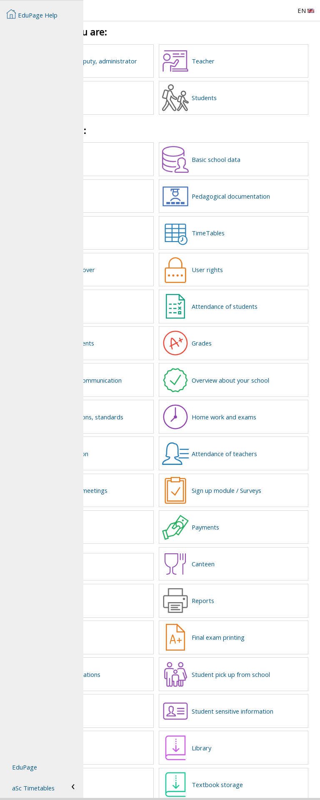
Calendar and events (149, 337)
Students (246, 97)
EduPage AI (137, 769)
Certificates (137, 733)
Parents (131, 97)
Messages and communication (142, 373)
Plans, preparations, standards (149, 409)
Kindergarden (140, 589)
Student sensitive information (258, 697)
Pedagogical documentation (255, 193)
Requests (134, 517)
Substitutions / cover (149, 265)
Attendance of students (267, 301)
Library (244, 733)
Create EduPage (143, 158)
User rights (249, 265)
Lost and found (136, 556)
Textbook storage (259, 769)
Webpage (134, 229)
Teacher (245, 61)
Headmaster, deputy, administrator (150, 61)
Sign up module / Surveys (269, 481)
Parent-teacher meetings (156, 481)
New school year (142, 625)
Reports (245, 589)
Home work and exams (266, 409)
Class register (140, 301)
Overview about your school (263, 373)
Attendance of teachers (267, 445)
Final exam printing (260, 625)
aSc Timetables (33, 788)
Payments (248, 517)
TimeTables (250, 229)
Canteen (245, 553)
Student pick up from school (263, 661)
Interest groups (143, 697)
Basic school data (258, 158)
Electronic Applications (152, 661)
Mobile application (146, 445)
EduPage (24, 767)
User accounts (141, 193)
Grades (244, 337)
